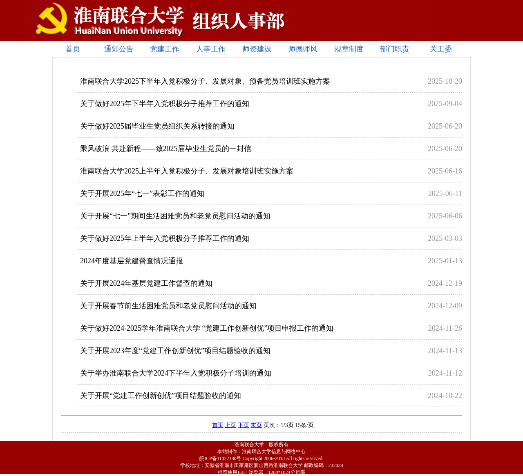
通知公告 (119, 49)
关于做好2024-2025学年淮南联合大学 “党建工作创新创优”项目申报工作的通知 (206, 328)
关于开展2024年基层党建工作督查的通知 (146, 283)
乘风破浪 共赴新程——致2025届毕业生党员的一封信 (165, 149)
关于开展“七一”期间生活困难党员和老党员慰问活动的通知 (175, 216)
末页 (256, 425)
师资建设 (257, 49)
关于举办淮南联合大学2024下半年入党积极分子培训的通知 (175, 373)
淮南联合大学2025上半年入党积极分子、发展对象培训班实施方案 (186, 171)
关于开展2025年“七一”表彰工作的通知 (142, 193)
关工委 (441, 49)
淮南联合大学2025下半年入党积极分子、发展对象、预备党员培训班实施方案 (205, 81)
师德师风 (302, 49)
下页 (243, 425)
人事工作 (211, 49)
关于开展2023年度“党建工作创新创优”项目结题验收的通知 (175, 351)
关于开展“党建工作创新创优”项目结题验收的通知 (160, 395)
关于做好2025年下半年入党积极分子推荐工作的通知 (164, 104)
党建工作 (164, 49)
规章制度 (349, 49)
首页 (72, 49)
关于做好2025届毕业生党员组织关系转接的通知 (157, 126)
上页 (230, 425)
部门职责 (394, 49)
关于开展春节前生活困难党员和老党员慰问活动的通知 (168, 306)
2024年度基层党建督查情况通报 (131, 261)
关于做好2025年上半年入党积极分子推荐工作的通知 (164, 238)
